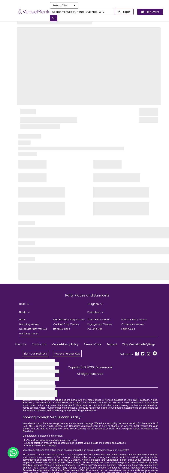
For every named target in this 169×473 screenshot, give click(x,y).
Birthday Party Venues (134, 319)
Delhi (22, 319)
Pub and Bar (94, 328)
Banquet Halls (61, 328)
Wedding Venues (29, 324)
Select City (64, 5)
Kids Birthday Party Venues (69, 319)
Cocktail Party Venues (66, 324)
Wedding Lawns (28, 333)
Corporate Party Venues (33, 328)
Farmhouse (128, 328)
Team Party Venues (98, 319)
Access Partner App (67, 353)
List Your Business (35, 353)
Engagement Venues (99, 324)
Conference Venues (132, 324)
